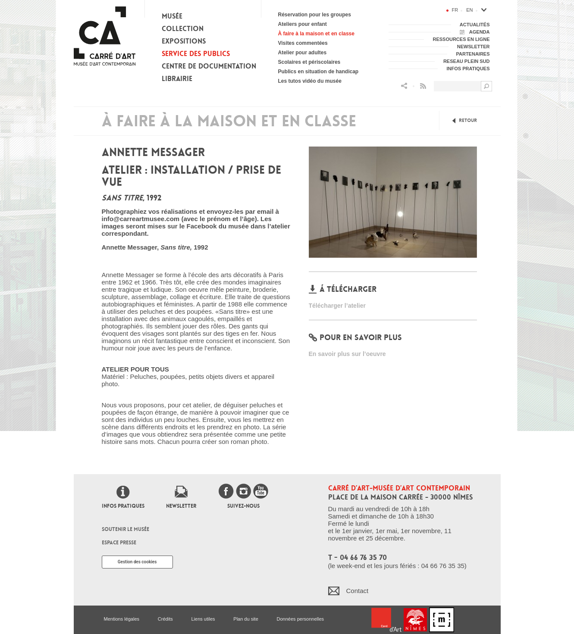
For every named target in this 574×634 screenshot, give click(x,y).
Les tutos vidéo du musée (310, 81)
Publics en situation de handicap (318, 72)
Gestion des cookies (137, 561)
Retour (468, 120)
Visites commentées (303, 43)
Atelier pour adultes (302, 53)
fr (455, 9)
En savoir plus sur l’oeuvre (347, 353)
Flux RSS (423, 86)
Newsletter (181, 506)
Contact (357, 590)
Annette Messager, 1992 (155, 247)
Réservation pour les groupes (314, 15)
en (469, 9)
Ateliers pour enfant (302, 24)
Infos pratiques (123, 506)
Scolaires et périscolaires (309, 62)
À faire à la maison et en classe (316, 34)
